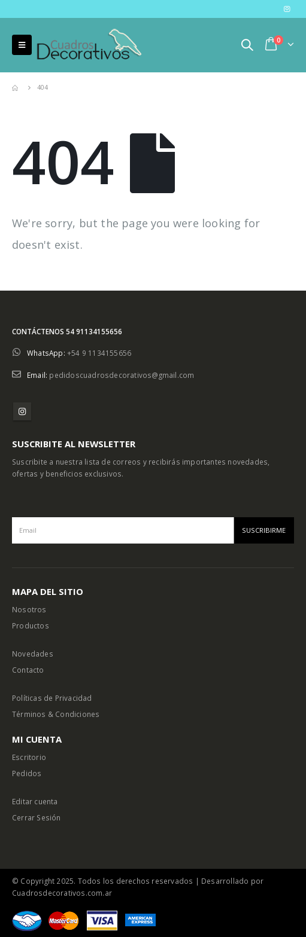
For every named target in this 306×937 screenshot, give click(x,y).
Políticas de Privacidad (52, 698)
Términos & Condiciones (55, 714)
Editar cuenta (35, 801)
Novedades (32, 653)
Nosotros (29, 609)
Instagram (22, 411)
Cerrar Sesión (36, 817)
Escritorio (29, 757)
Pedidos (26, 773)
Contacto (28, 669)
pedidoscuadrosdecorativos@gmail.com (121, 375)
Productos (30, 625)
